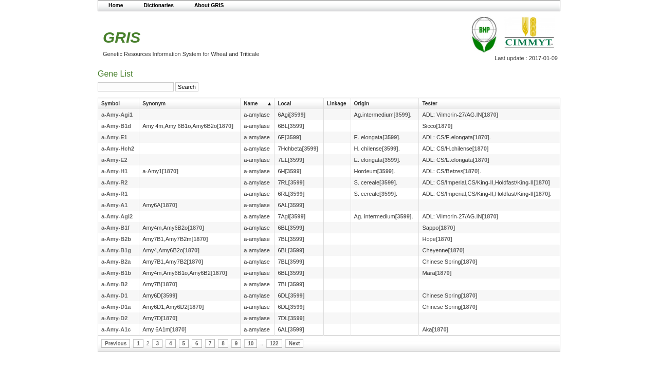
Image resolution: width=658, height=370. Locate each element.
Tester (429, 103)
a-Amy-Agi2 (117, 216)
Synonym (154, 103)
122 (274, 343)
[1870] (490, 115)
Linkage (336, 103)
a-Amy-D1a (116, 307)
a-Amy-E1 (114, 137)
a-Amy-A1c (116, 329)
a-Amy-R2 (114, 182)
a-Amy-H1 (114, 171)
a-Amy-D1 (114, 295)
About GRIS (209, 5)
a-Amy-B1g (116, 250)
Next (294, 343)
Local (284, 103)
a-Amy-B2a (116, 261)
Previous (115, 343)
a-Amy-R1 (114, 194)
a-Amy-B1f (115, 228)
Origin (361, 103)
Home (115, 5)
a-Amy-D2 (114, 318)
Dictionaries (158, 5)
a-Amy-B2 (114, 284)
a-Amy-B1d (116, 126)
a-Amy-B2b (116, 239)
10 (250, 343)
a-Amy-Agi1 (117, 115)
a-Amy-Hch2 (117, 148)
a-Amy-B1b (116, 273)
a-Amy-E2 (114, 160)
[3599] (297, 115)
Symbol (110, 103)
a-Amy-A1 (114, 205)
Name (251, 103)
